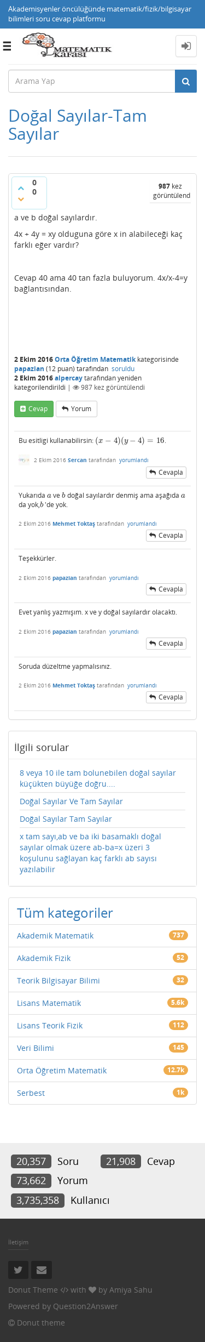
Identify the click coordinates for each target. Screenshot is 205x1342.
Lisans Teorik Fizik (50, 1025)
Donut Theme (33, 1289)
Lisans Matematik (49, 1003)
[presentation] (130, 440)
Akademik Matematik (55, 935)
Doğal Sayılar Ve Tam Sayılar (71, 801)
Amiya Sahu (131, 1289)
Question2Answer (85, 1306)
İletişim (18, 1242)
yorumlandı (134, 460)
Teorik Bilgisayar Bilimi (58, 980)
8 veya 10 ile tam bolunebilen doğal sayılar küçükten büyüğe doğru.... (98, 778)
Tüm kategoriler (65, 912)
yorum (81, 408)
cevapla (171, 472)
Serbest (31, 1093)
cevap (38, 408)
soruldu (123, 368)
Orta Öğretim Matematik (95, 359)
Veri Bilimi (35, 1048)
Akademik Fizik (44, 958)
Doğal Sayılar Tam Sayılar (66, 819)
